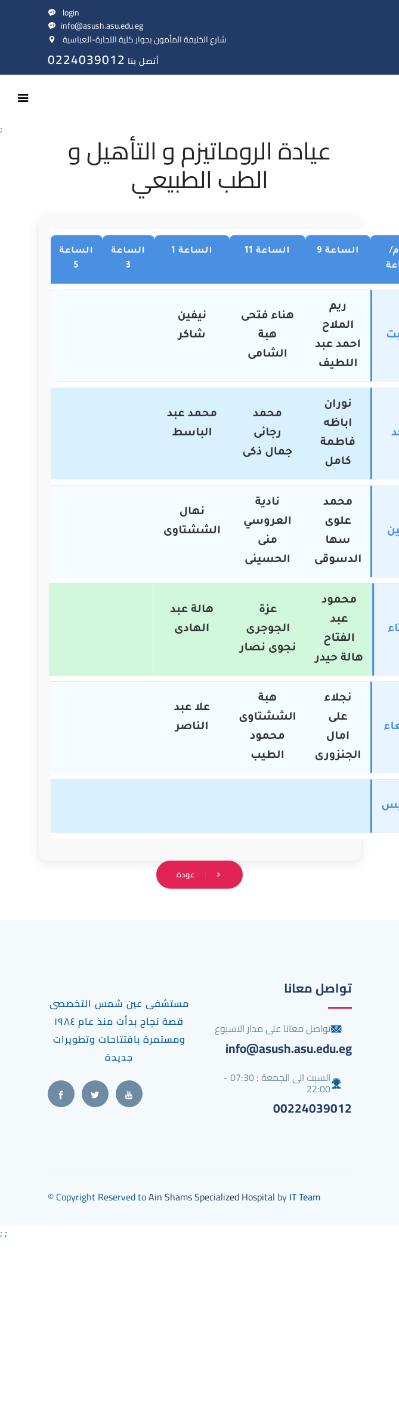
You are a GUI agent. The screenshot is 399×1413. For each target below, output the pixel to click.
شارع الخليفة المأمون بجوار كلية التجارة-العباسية (137, 39)
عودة (200, 874)
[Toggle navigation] (23, 98)
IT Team (304, 1197)
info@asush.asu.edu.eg (95, 25)
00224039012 (312, 1108)
